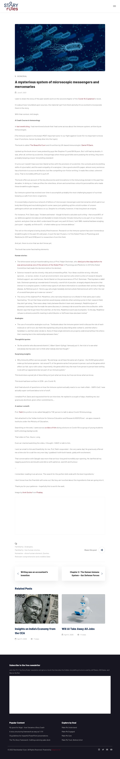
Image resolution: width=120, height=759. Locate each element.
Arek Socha (27, 492)
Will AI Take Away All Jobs (78, 628)
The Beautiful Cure (38, 145)
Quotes (46, 553)
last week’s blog (23, 126)
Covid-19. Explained (86, 99)
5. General (21, 76)
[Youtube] (111, 749)
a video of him (50, 427)
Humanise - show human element (28, 553)
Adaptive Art (56, 750)
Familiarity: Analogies (24, 547)
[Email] (107, 749)
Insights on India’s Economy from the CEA (35, 631)
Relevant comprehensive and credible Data (32, 556)
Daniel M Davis (87, 145)
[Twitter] (103, 749)
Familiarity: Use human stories (27, 550)
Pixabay (39, 492)
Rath (21, 412)
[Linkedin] (99, 749)
